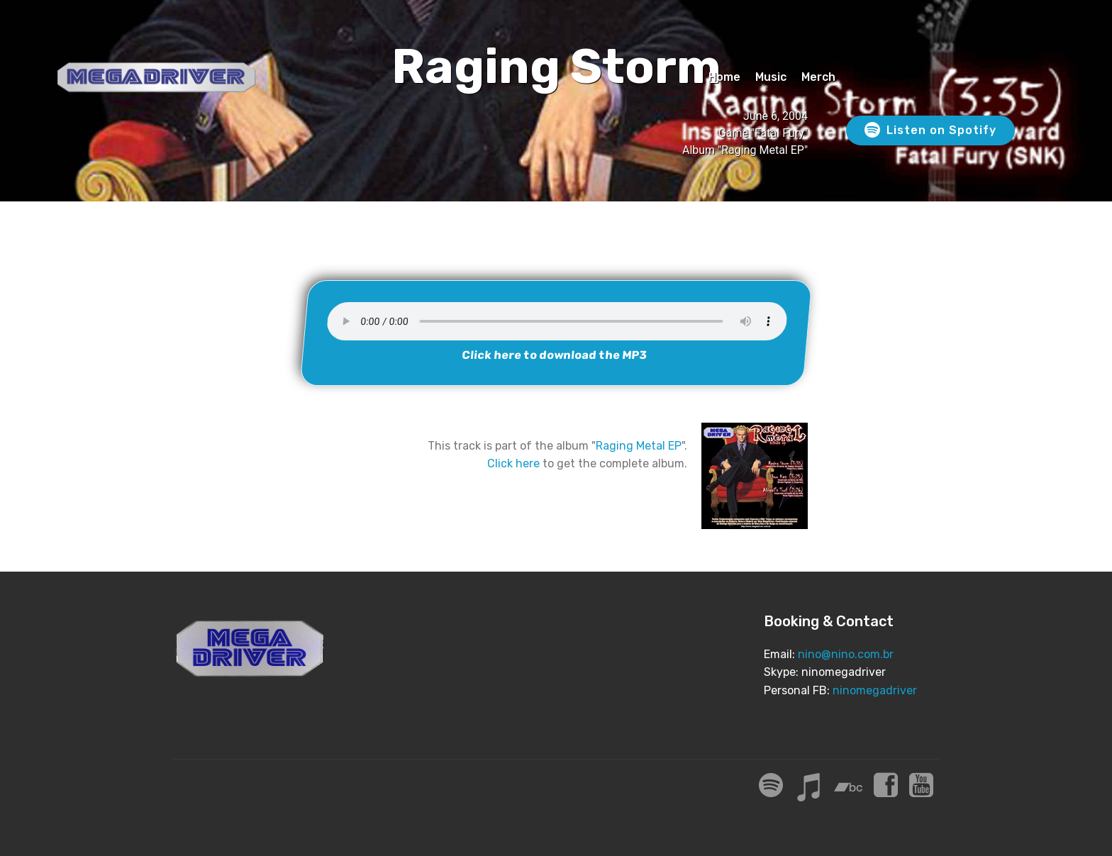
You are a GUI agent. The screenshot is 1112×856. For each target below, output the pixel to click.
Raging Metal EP (639, 445)
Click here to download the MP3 (554, 355)
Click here (513, 463)
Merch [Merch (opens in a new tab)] (818, 77)
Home (724, 77)
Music (770, 77)
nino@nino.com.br (846, 654)
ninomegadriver (875, 690)
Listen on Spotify (930, 130)
